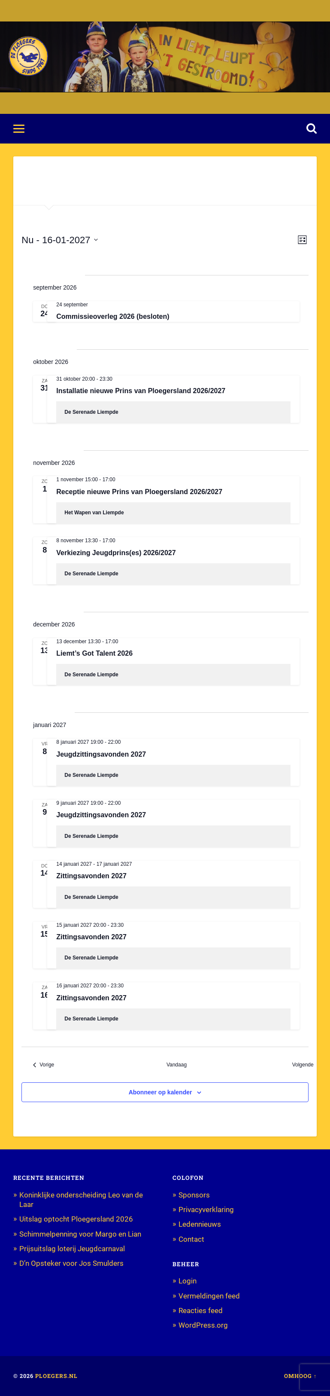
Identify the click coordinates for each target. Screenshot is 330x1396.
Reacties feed (201, 1310)
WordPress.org (203, 1325)
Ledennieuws (200, 1224)
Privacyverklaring (206, 1209)
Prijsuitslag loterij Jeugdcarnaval (72, 1248)
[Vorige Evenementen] (43, 1065)
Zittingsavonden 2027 (91, 876)
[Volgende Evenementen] (306, 1065)
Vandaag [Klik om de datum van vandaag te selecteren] (177, 1065)
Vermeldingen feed (209, 1296)
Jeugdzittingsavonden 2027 (101, 754)
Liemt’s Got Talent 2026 (94, 653)
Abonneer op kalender (160, 1092)
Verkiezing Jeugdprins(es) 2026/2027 (116, 552)
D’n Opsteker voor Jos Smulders (71, 1263)
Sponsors (194, 1195)
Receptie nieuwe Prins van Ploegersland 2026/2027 (139, 491)
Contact (191, 1239)
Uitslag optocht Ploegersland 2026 (76, 1219)
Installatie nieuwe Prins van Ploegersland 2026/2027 (140, 390)
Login (188, 1281)
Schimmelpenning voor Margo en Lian (80, 1234)
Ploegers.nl (56, 1375)
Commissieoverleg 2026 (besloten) (112, 316)
